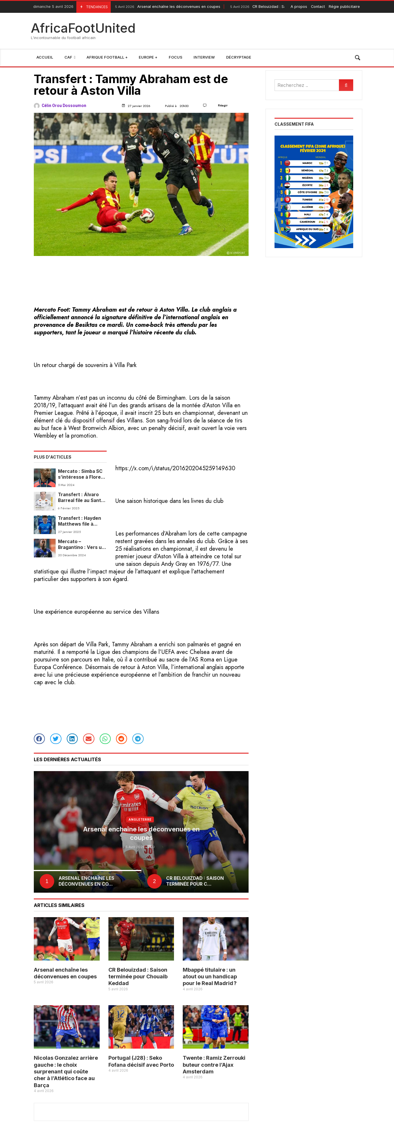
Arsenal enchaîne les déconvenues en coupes (167, 6)
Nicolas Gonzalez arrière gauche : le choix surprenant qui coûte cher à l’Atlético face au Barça (66, 1071)
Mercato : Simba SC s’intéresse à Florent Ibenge (82, 474)
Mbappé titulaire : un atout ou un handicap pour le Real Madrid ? (210, 977)
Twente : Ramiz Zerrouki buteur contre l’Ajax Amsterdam (214, 1065)
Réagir (223, 105)
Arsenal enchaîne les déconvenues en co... (86, 881)
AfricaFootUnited (83, 28)
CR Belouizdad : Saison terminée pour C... (195, 881)
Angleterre (140, 819)
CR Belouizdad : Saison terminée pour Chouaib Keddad (138, 977)
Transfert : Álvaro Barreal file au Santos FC (82, 498)
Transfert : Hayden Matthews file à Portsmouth (79, 521)
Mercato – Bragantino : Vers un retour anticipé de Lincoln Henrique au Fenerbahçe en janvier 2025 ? (81, 545)
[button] (39, 738)
